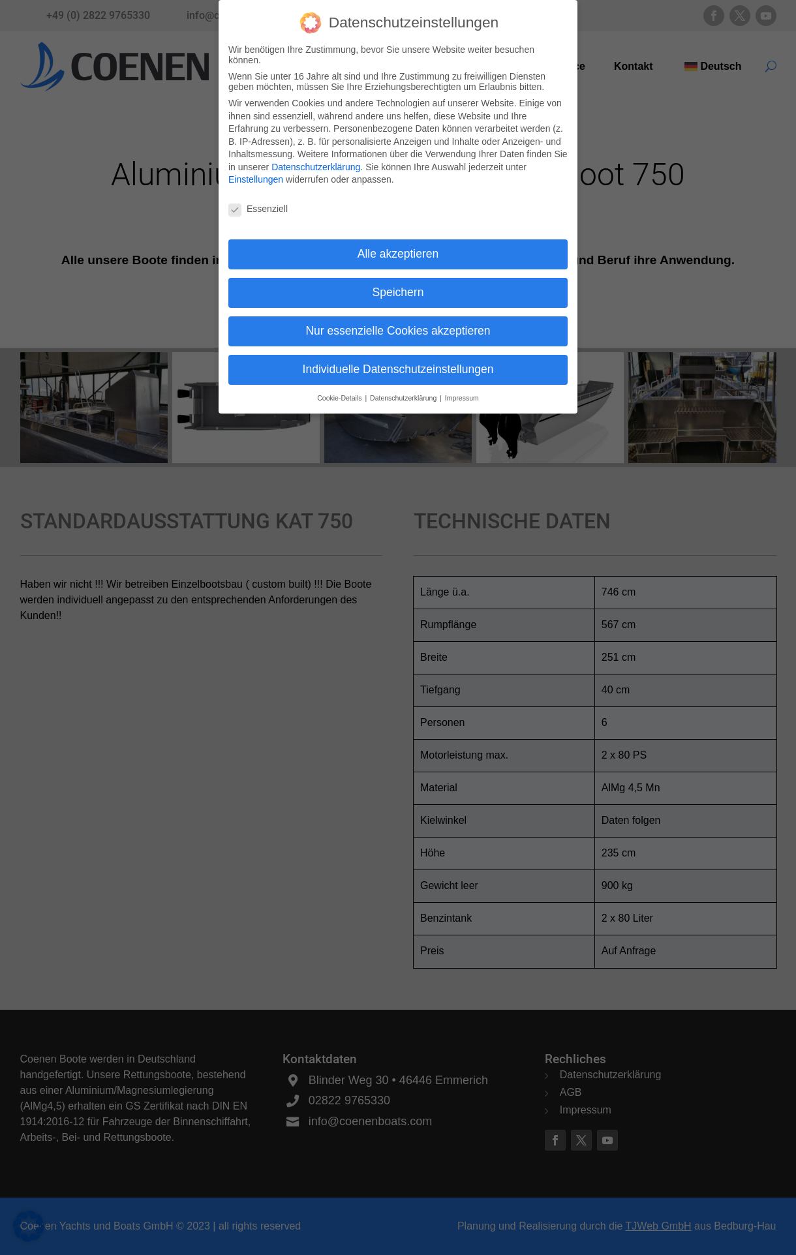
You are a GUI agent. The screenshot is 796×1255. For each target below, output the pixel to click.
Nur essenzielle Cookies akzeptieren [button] (397, 328)
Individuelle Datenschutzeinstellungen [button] (398, 366)
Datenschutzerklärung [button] (404, 395)
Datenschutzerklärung (315, 164)
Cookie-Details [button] (340, 395)
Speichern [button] (398, 289)
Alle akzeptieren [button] (398, 251)
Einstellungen (255, 177)
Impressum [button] (462, 395)
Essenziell (258, 207)
